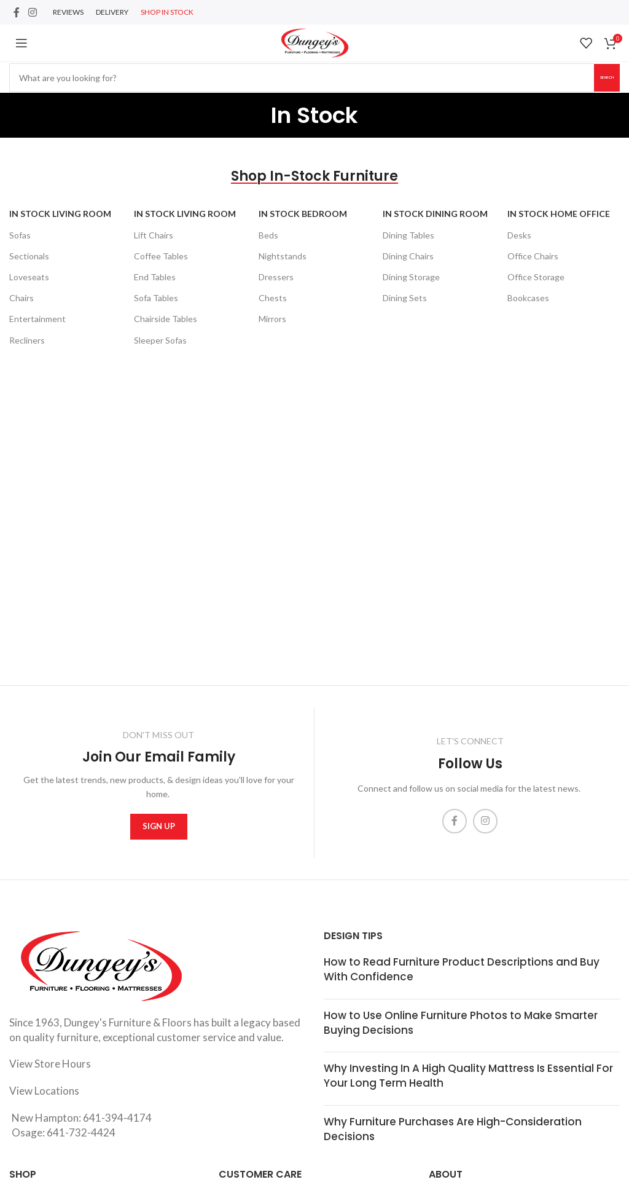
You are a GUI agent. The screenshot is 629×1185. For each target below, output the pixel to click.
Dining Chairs (408, 256)
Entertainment (37, 318)
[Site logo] (314, 41)
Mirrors (272, 318)
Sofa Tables (156, 298)
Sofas (20, 235)
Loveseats (29, 277)
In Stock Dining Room (435, 213)
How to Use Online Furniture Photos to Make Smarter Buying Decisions (461, 1022)
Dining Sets (405, 298)
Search (591, 77)
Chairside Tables (165, 318)
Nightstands (283, 256)
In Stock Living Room (60, 213)
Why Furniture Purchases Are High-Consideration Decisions (453, 1129)
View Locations (44, 1090)
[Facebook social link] (16, 12)
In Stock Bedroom (303, 213)
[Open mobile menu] (21, 43)
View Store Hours (50, 1063)
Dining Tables (408, 235)
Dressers (276, 277)
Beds (268, 235)
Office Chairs (532, 256)
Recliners (27, 340)
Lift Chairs (153, 235)
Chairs (21, 298)
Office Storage (536, 277)
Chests (273, 298)
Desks (519, 235)
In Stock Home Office (558, 213)
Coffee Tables (161, 256)
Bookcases (528, 298)
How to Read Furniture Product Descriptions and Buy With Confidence (462, 969)
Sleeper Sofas (160, 340)
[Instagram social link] (32, 12)
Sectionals (29, 256)
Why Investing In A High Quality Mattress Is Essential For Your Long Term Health (468, 1075)
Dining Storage (411, 277)
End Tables (155, 277)
